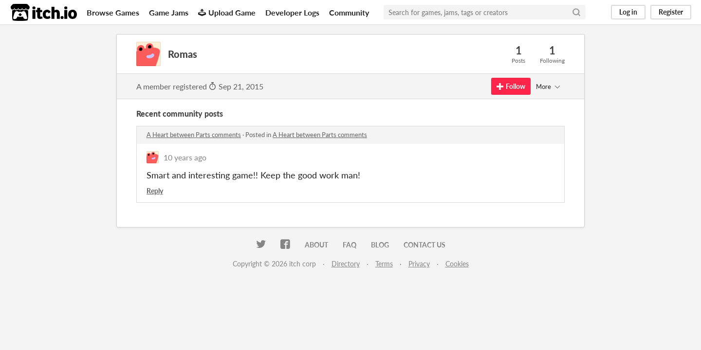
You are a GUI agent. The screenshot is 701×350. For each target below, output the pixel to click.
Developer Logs (292, 12)
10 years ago (185, 157)
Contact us (424, 245)
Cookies (457, 264)
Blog (380, 245)
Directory (346, 264)
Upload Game (227, 12)
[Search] (576, 12)
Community (349, 12)
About (316, 245)
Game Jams (168, 12)
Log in (628, 12)
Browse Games (113, 12)
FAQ (349, 245)
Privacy (419, 264)
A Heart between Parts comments (194, 135)
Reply (155, 191)
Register (671, 12)
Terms (384, 264)
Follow (511, 86)
